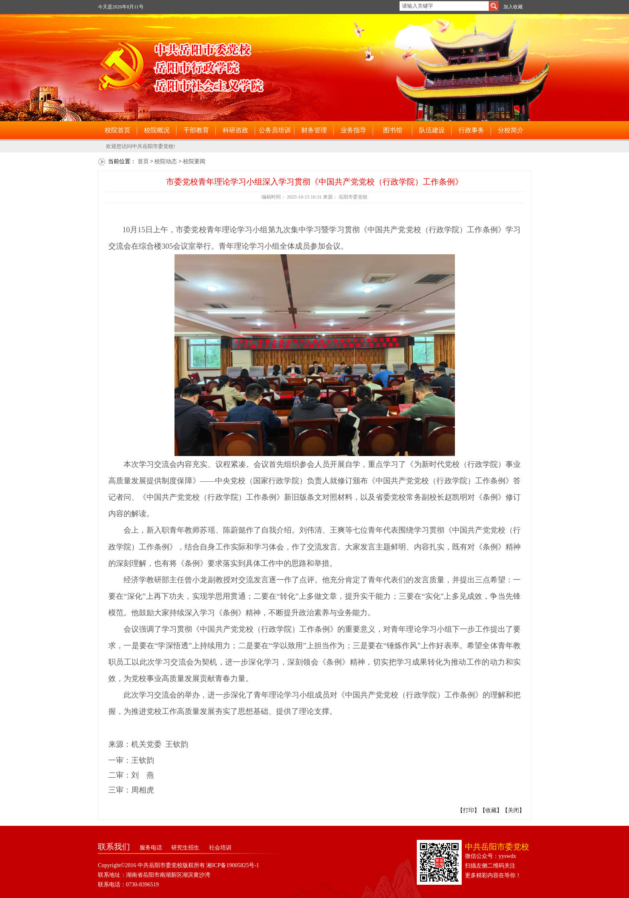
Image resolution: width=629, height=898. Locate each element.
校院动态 (165, 161)
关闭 (513, 810)
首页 (143, 161)
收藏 (491, 810)
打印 (468, 810)
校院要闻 (194, 161)
